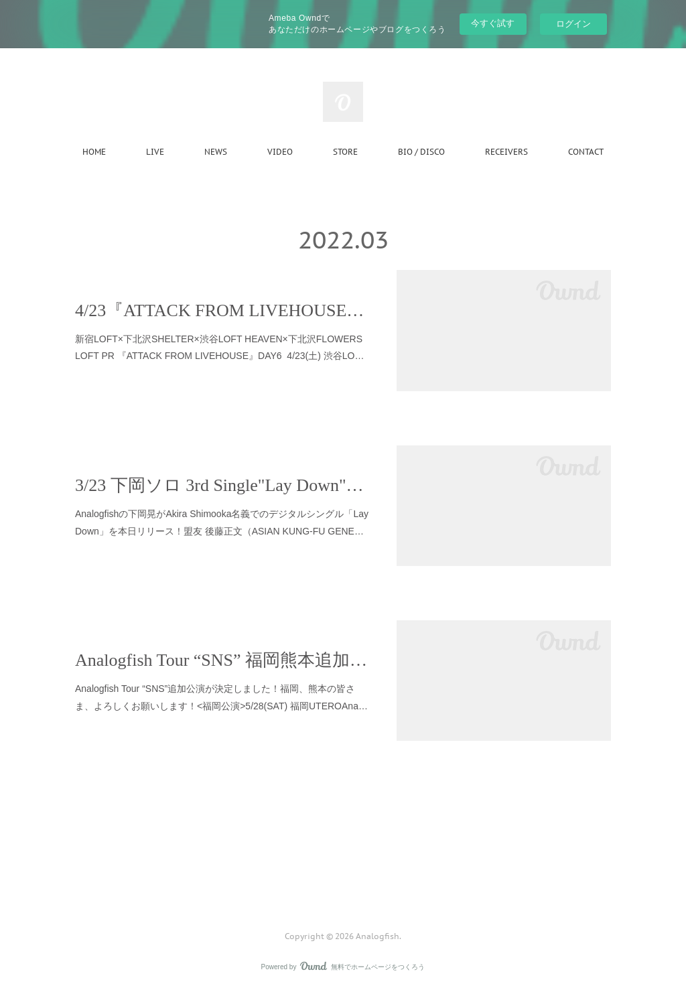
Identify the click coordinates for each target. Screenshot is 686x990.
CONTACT (586, 152)
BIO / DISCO (421, 152)
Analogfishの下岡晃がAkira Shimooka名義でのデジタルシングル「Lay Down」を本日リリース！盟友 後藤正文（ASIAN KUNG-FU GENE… (221, 522)
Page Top (343, 882)
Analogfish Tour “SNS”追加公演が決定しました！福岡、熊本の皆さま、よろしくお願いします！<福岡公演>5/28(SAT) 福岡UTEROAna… (221, 697)
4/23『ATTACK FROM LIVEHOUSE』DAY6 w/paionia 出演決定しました (222, 310)
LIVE (155, 152)
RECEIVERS (506, 152)
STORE (345, 152)
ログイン (573, 24)
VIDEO (280, 152)
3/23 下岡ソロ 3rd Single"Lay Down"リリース (222, 485)
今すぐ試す (492, 23)
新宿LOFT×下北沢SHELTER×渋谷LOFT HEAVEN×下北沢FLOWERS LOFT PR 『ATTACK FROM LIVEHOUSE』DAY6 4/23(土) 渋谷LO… (219, 347)
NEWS (215, 152)
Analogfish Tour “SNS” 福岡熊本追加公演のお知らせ (222, 660)
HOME (94, 152)
